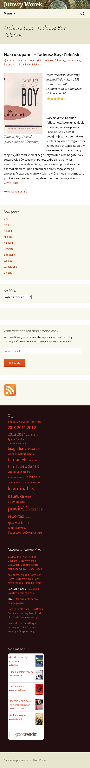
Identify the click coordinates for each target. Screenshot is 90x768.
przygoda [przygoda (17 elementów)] (35, 509)
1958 (50, 60)
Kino (6, 224)
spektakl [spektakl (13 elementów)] (14, 523)
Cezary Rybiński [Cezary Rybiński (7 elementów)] (32, 449)
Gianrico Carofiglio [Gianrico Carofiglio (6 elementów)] (17, 471)
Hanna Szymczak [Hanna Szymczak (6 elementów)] (17, 477)
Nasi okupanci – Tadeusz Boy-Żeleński (42, 54)
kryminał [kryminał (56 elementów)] (18, 488)
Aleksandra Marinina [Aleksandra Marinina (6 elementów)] (18, 443)
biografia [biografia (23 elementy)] (15, 448)
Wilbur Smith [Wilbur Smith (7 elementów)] (35, 532)
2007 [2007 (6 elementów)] (26, 421)
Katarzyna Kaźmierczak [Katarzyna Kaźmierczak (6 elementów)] (28, 482)
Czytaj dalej (13, 183)
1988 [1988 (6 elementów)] (10, 421)
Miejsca (8, 236)
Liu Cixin (14, 665)
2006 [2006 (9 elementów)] (21, 422)
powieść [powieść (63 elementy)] (17, 508)
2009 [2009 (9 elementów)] (38, 422)
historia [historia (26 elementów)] (33, 477)
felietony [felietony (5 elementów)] (33, 460)
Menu (8, 13)
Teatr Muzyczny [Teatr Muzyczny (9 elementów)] (17, 528)
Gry (6, 218)
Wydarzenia (10, 266)
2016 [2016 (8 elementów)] (35, 435)
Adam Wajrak (16, 675)
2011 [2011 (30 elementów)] (21, 427)
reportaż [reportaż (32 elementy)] (16, 516)
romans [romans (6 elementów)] (28, 516)
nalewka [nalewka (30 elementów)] (16, 496)
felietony (60, 60)
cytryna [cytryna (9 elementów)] (21, 453)
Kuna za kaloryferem (21, 672)
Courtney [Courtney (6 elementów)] (12, 453)
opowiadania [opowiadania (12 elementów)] (16, 502)
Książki (37, 60)
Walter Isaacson (17, 708)
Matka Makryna (17, 715)
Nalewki (8, 242)
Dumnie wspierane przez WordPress (25, 760)
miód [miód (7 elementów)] (32, 489)
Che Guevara (16, 686)
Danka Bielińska (30, 64)
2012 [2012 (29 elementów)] (31, 427)
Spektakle (10, 254)
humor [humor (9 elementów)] (11, 482)
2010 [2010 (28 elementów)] (12, 427)
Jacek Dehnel (16, 719)
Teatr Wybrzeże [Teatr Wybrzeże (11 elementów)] (18, 532)
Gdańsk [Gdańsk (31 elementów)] (31, 466)
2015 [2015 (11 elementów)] (29, 435)
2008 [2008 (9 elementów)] (32, 422)
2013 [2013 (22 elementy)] (12, 434)
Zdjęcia (8, 272)
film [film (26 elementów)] (12, 466)
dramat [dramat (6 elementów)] (31, 453)
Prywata (8, 248)
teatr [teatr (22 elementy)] (25, 522)
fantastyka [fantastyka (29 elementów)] (18, 459)
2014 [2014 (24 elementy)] (21, 434)
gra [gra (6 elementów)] (28, 471)
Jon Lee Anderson (18, 690)
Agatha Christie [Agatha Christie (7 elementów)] (16, 439)
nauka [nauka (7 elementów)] (28, 496)
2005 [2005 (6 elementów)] (15, 421)
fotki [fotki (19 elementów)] (20, 466)
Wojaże (8, 260)
